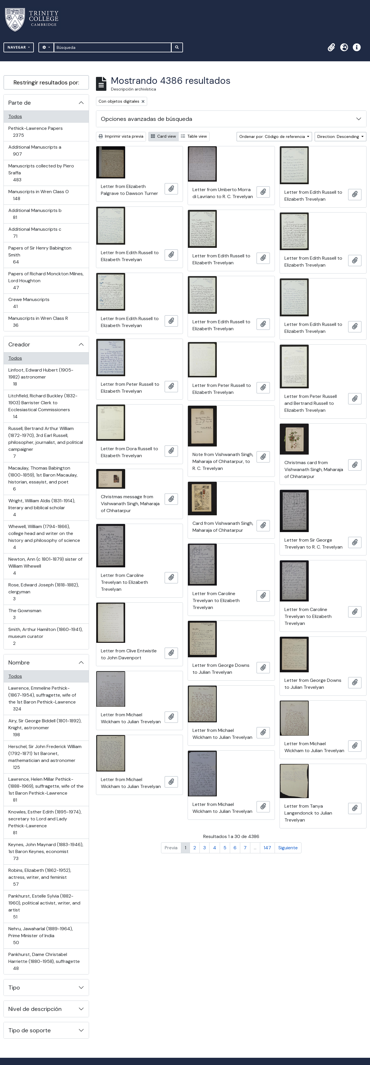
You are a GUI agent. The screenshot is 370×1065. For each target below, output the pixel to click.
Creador (19, 344)
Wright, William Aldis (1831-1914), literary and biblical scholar (41, 507)
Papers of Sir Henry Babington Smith (39, 254)
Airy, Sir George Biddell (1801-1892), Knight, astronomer (45, 727)
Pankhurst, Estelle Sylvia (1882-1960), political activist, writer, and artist (44, 906)
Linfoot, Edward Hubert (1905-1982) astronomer (40, 376)
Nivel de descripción (35, 1009)
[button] (331, 47)
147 (267, 848)
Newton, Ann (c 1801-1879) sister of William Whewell (45, 566)
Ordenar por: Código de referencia (272, 136)
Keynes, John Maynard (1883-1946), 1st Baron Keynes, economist (45, 851)
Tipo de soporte (29, 1030)
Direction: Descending (338, 136)
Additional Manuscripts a (34, 150)
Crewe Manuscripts (28, 303)
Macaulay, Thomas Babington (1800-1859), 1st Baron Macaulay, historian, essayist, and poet (42, 478)
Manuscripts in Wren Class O (38, 195)
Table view (194, 136)
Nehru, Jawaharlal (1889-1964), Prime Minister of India (40, 935)
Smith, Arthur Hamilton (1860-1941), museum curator (45, 636)
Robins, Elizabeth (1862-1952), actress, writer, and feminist (39, 877)
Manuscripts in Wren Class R (38, 322)
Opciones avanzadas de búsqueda (146, 119)
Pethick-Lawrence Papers (35, 132)
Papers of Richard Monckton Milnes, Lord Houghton (46, 280)
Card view (163, 136)
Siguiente (288, 848)
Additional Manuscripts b (35, 214)
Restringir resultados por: (46, 82)
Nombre (19, 662)
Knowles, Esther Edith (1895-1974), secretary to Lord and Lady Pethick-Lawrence (45, 822)
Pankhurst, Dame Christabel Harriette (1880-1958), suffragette (44, 961)
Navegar (17, 47)
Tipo (14, 987)
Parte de (19, 102)
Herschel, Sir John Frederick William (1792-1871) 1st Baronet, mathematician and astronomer (45, 757)
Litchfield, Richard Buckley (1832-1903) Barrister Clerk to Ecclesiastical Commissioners (42, 406)
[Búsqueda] (112, 47)
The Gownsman (24, 614)
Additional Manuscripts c (34, 233)
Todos (15, 116)
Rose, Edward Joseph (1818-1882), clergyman (43, 591)
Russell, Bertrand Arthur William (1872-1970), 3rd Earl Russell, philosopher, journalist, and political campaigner (45, 442)
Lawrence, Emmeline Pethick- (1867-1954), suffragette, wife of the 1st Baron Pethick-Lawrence (42, 698)
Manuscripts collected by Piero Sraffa (41, 172)
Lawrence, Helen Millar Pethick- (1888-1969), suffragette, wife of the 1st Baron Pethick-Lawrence (46, 790)
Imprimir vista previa (121, 136)
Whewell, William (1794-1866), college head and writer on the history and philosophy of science (44, 537)
